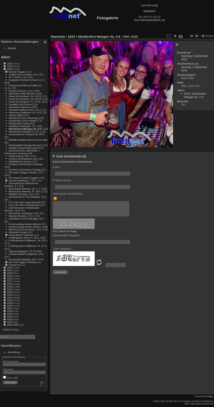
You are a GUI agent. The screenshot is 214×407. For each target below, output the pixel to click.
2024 (9, 66)
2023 (9, 69)
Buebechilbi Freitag (19, 123)
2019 (9, 275)
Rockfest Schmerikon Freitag (24, 169)
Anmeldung (14, 352)
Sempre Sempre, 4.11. (21, 90)
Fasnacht (14, 264)
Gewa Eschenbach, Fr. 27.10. (25, 101)
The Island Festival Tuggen (23, 177)
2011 (9, 297)
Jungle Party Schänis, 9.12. (23, 74)
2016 (9, 283)
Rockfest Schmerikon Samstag (25, 164)
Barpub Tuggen (17, 71)
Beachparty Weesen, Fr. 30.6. (25, 191)
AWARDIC (149, 11)
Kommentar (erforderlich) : (68, 193)
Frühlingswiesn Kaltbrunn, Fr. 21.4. (28, 245)
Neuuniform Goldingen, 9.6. (24, 213)
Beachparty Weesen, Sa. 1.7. (25, 188)
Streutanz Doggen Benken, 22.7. (26, 172)
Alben (5, 57)
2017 (9, 281)
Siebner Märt (16, 115)
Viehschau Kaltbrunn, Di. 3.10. (25, 112)
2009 (9, 303)
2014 (9, 289)
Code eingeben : (63, 248)
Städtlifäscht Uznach (20, 161)
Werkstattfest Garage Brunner (25, 145)
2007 (9, 308)
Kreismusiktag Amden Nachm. (25, 226)
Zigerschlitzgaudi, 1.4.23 (22, 251)
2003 (9, 319)
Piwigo (210, 396)
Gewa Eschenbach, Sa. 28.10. (25, 99)
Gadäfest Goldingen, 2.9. (22, 126)
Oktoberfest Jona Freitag (22, 120)
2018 (9, 278)
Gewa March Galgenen (21, 235)
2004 (9, 316)
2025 (9, 63)
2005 (9, 313)
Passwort (8, 369)
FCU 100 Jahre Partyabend (23, 205)
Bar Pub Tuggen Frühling (22, 262)
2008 (9, 305)
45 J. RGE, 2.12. (18, 77)
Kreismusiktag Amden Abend (24, 224)
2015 (9, 286)
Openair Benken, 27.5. (21, 215)
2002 (9, 322)
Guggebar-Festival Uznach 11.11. (27, 79)
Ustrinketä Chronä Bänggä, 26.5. (26, 218)
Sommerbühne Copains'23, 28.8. (27, 134)
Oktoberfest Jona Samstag (23, 118)
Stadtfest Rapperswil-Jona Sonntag (28, 139)
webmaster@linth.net (152, 20)
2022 (9, 267)
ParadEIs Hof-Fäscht (20, 104)
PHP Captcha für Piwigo (65, 231)
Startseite (58, 36)
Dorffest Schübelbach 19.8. (23, 158)
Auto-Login (10, 377)
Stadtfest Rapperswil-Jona (23, 147)
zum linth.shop (149, 5)
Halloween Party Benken (22, 93)
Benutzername (11, 361)
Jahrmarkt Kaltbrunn (20, 107)
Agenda (12, 48)
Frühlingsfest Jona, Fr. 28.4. (24, 237)
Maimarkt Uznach (18, 232)
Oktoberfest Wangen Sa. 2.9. (25, 128)
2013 (9, 292)
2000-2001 (13, 324)
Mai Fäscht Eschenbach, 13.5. (25, 229)
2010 (9, 300)
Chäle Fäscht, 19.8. (19, 156)
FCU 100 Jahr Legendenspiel (25, 202)
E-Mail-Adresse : (63, 180)
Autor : (57, 166)
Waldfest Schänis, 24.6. (21, 194)
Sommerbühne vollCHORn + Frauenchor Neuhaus (22, 152)
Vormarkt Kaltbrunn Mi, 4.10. (24, 109)
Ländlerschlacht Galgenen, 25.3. (26, 254)
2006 (9, 311)
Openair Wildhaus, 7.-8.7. (22, 180)
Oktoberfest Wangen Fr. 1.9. (24, 131)
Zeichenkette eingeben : (67, 235)
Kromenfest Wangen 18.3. (23, 259)
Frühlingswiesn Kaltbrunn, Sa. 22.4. (28, 240)
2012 (9, 294)
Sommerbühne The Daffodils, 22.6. (28, 196)
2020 (9, 273)
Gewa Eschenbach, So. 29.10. (25, 96)
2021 (9, 270)
